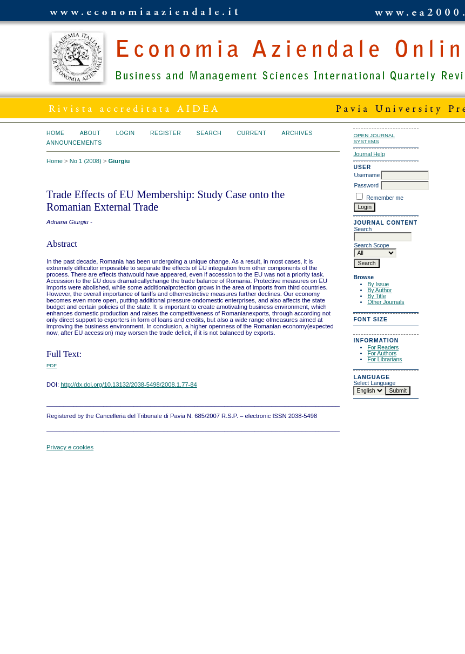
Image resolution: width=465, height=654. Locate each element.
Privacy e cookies (69, 447)
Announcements (74, 143)
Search (209, 133)
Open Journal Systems (374, 138)
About (90, 133)
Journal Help (369, 154)
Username (367, 175)
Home (55, 133)
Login (125, 133)
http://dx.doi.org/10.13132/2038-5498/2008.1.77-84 (128, 384)
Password (366, 185)
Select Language (374, 383)
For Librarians (384, 359)
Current (251, 133)
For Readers (383, 347)
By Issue (378, 284)
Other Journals (385, 302)
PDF (51, 365)
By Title (376, 296)
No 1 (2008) (86, 161)
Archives (297, 133)
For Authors (381, 353)
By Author (379, 290)
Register (165, 133)
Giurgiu (119, 161)
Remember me (384, 198)
